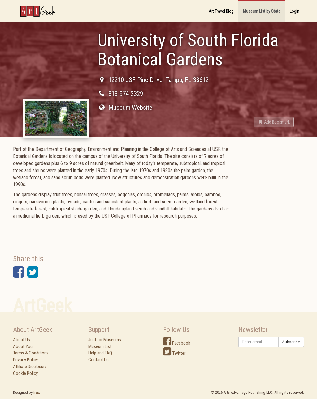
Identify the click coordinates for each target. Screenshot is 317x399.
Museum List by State (261, 11)
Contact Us (98, 360)
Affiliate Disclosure (30, 366)
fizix (36, 392)
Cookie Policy (25, 373)
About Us (21, 339)
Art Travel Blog (221, 11)
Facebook (176, 343)
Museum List (99, 346)
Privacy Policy (25, 360)
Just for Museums (104, 339)
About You (23, 346)
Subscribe (291, 341)
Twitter (174, 353)
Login (294, 11)
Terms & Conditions (31, 353)
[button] (274, 122)
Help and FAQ (100, 353)
